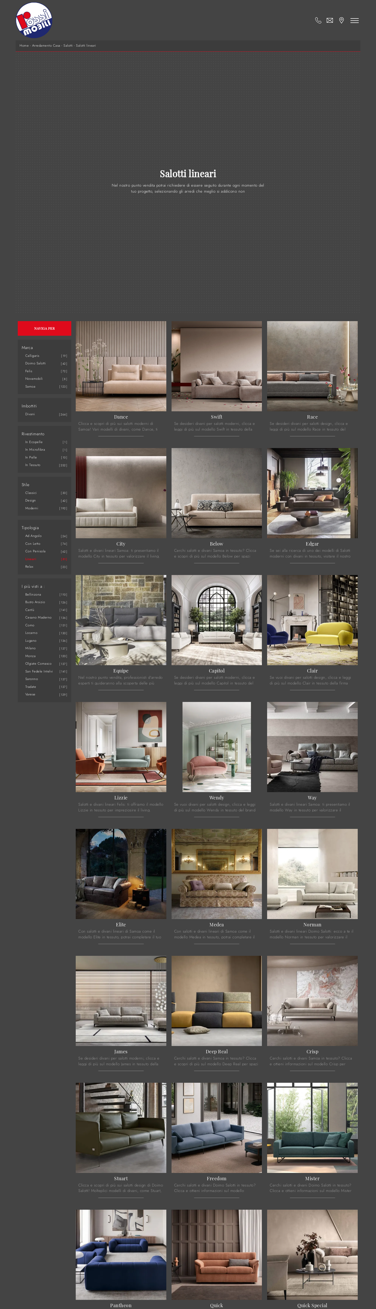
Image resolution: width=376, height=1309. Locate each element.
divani (30, 414)
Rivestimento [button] (33, 434)
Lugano (31, 640)
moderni (31, 508)
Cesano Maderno (38, 617)
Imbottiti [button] (29, 406)
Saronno (31, 678)
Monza (30, 655)
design (30, 500)
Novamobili (34, 378)
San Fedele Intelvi (39, 671)
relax (29, 566)
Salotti (68, 45)
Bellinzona (33, 594)
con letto (32, 543)
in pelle (31, 457)
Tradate (30, 686)
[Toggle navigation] (354, 20)
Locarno (31, 632)
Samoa (30, 386)
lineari (30, 558)
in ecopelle (34, 441)
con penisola (35, 551)
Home (24, 45)
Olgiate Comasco (38, 663)
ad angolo (33, 535)
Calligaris (32, 355)
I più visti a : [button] (33, 586)
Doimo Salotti (35, 363)
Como (29, 625)
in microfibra (35, 449)
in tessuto (32, 464)
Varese (30, 694)
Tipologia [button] (30, 528)
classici (31, 492)
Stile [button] (26, 485)
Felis (28, 371)
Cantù (29, 609)
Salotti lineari (86, 45)
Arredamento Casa (46, 45)
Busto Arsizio (35, 602)
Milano (30, 648)
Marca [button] (27, 348)
